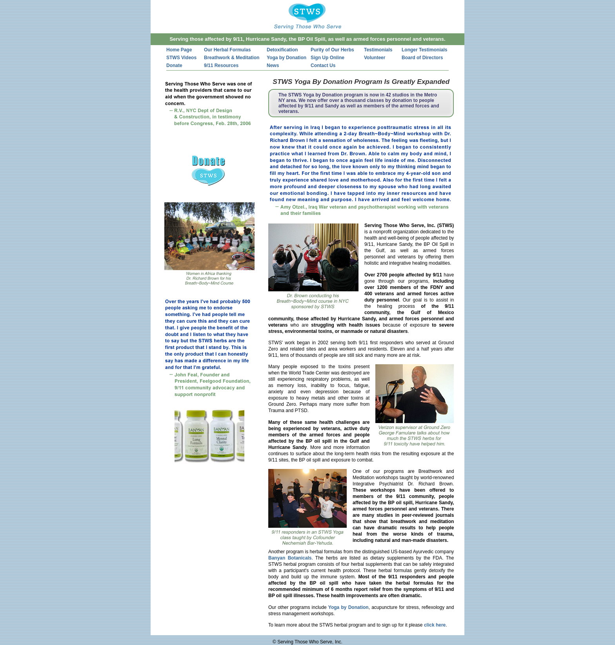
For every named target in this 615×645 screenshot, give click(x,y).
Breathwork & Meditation (231, 57)
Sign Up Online (327, 57)
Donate (174, 65)
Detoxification (282, 50)
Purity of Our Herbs (332, 50)
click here (435, 625)
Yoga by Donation (286, 57)
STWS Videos (181, 57)
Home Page (179, 50)
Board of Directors (422, 57)
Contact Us (323, 65)
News (273, 65)
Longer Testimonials (424, 50)
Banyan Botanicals (289, 558)
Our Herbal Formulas (227, 50)
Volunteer (374, 57)
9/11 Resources (221, 65)
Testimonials (378, 50)
